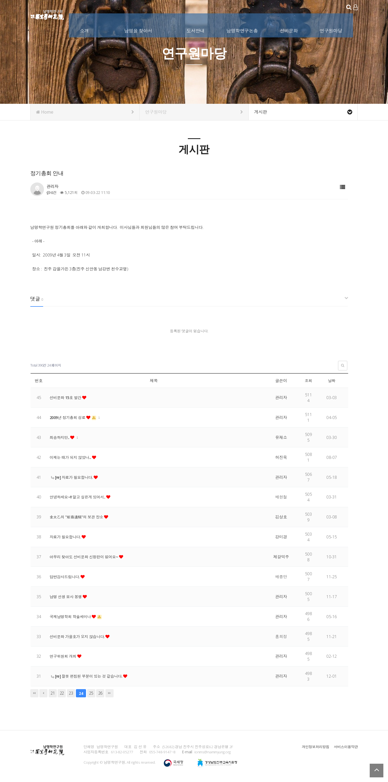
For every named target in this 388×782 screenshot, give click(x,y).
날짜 (332, 380)
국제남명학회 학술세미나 (72, 616)
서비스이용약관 (345, 746)
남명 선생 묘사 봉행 (67, 596)
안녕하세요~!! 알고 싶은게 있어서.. (80, 497)
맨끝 (109, 693)
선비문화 (289, 29)
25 (91, 693)
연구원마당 (331, 29)
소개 (84, 29)
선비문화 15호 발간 (67, 397)
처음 (34, 693)
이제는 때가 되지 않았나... (73, 457)
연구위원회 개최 (64, 656)
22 (62, 693)
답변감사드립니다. (66, 576)
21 (53, 693)
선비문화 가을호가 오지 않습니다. (80, 636)
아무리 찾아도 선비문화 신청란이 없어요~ (87, 556)
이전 (43, 693)
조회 (308, 380)
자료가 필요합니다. (67, 536)
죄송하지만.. (61, 437)
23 (71, 693)
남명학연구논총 (243, 29)
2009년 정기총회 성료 (70, 417)
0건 (52, 192)
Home (85, 112)
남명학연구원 (47, 13)
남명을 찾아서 (139, 29)
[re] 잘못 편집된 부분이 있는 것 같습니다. (89, 676)
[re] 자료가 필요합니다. (74, 477)
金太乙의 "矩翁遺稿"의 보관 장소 (79, 517)
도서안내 (196, 29)
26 (100, 693)
